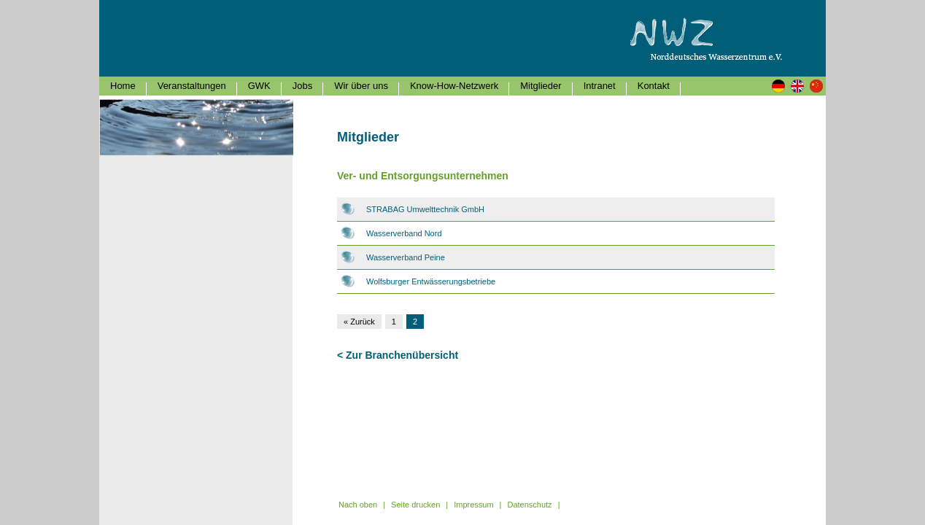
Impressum (473, 504)
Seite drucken (415, 504)
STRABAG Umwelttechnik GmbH (425, 209)
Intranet (600, 85)
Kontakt (654, 85)
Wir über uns (361, 85)
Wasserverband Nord (404, 233)
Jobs (302, 85)
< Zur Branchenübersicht (397, 355)
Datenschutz (529, 504)
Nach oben (357, 504)
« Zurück (359, 321)
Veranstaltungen (192, 85)
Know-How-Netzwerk (454, 85)
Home (123, 85)
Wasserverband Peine (405, 257)
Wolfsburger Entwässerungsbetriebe (430, 281)
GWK (259, 85)
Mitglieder (540, 85)
